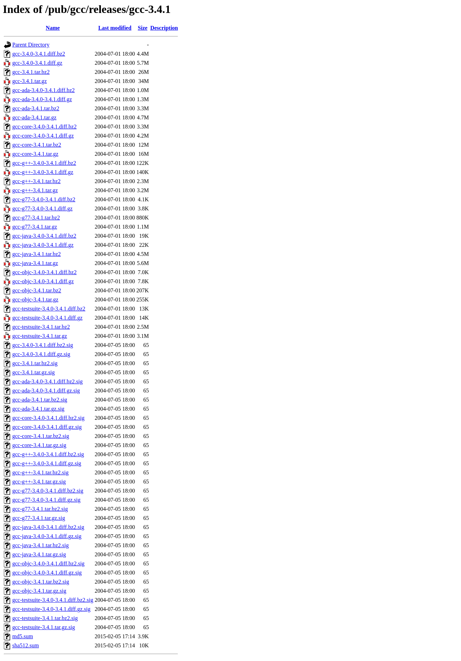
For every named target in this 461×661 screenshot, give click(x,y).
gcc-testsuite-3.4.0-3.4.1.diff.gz (47, 318)
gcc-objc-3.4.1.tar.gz (35, 299)
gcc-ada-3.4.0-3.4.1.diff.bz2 (43, 90)
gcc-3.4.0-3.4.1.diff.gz (37, 63)
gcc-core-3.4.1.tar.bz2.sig (40, 436)
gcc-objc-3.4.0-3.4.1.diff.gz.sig (47, 573)
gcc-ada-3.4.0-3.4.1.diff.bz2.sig (47, 381)
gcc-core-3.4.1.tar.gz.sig (39, 445)
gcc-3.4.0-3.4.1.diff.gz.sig (41, 354)
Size (142, 28)
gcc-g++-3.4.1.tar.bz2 (36, 181)
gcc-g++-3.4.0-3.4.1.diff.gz (42, 172)
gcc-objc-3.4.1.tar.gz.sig (39, 591)
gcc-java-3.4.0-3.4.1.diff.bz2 (44, 236)
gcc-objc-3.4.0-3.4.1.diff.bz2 (44, 272)
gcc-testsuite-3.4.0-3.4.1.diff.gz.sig (51, 609)
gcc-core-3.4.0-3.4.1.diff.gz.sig (47, 427)
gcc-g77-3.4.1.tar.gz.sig (38, 518)
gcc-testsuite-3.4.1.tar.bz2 (41, 327)
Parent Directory (30, 45)
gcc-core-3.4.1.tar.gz (35, 154)
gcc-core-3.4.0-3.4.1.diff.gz (43, 136)
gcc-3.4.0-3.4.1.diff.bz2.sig (42, 345)
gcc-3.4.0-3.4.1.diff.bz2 (38, 54)
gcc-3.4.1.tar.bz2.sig (34, 363)
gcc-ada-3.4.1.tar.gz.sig (38, 409)
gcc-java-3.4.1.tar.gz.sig (39, 554)
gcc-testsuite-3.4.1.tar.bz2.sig (45, 618)
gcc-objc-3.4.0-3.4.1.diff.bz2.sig (48, 563)
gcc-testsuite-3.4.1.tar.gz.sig (43, 627)
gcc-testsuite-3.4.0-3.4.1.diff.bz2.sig (52, 600)
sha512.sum (25, 645)
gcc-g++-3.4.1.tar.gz (35, 190)
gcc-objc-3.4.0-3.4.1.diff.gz (43, 281)
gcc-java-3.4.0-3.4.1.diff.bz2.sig (48, 527)
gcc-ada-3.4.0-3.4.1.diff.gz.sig (46, 391)
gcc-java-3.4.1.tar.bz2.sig (40, 545)
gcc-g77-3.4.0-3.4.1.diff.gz (42, 208)
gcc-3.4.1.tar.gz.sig (33, 372)
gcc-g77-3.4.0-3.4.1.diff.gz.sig (46, 500)
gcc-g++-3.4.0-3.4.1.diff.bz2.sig (48, 454)
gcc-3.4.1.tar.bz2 (31, 72)
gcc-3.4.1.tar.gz (29, 81)
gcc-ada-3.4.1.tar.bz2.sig (39, 400)
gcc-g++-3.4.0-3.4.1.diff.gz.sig (46, 463)
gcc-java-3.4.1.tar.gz (35, 263)
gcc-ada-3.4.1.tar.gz (34, 117)
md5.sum (22, 636)
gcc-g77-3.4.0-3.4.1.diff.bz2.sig (47, 491)
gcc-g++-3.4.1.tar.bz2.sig (40, 472)
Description (164, 28)
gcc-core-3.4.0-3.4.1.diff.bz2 (44, 127)
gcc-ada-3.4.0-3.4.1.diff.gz (42, 99)
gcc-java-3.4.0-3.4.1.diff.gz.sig (46, 536)
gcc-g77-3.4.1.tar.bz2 (36, 218)
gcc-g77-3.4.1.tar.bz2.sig (40, 509)
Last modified (114, 28)
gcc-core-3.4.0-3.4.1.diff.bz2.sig (48, 418)
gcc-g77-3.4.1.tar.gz (34, 227)
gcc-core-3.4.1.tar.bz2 (36, 145)
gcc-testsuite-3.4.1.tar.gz (39, 336)
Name (53, 28)
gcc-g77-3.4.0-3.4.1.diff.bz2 (43, 199)
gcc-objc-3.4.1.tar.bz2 (36, 290)
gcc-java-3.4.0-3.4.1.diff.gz (43, 245)
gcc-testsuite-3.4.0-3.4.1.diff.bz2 (48, 309)
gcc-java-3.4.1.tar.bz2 (36, 254)
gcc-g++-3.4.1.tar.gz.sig (39, 482)
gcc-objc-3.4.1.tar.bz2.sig (40, 582)
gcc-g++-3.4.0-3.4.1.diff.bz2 (44, 163)
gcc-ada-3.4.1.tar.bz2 (35, 108)
